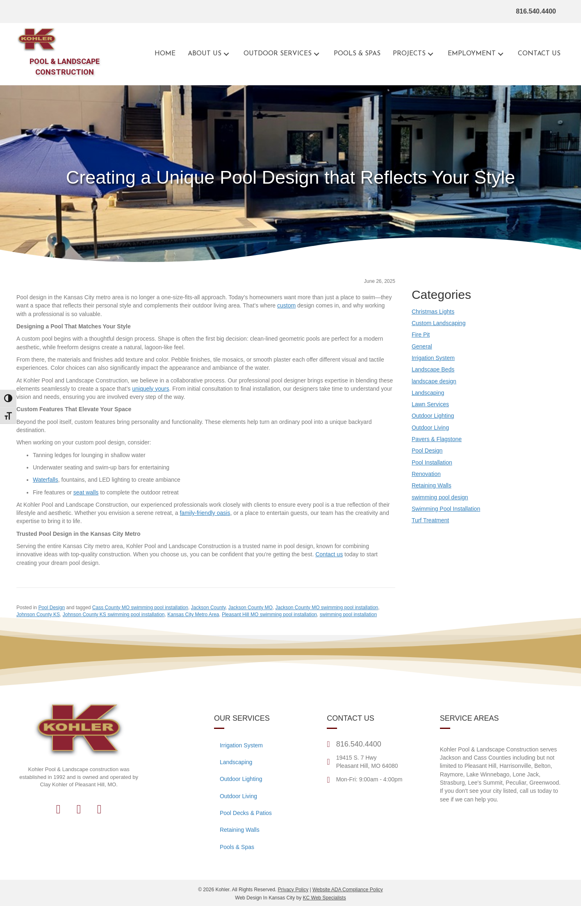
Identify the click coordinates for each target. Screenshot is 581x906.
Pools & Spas (237, 847)
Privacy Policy (293, 889)
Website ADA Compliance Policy (347, 889)
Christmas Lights (433, 311)
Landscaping (428, 392)
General (422, 346)
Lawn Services (430, 404)
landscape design (434, 381)
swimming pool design (440, 497)
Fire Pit (421, 334)
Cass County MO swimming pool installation (140, 607)
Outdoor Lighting (433, 415)
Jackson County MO (250, 607)
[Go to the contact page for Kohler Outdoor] (539, 54)
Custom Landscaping (439, 323)
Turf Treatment (430, 520)
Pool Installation (432, 462)
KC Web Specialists (324, 898)
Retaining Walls (431, 485)
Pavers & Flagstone (437, 439)
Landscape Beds (433, 369)
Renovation (426, 474)
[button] (226, 54)
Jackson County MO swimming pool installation (326, 607)
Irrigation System (433, 358)
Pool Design (51, 607)
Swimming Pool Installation (446, 508)
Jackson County (208, 607)
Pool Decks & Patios (246, 813)
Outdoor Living (430, 427)
